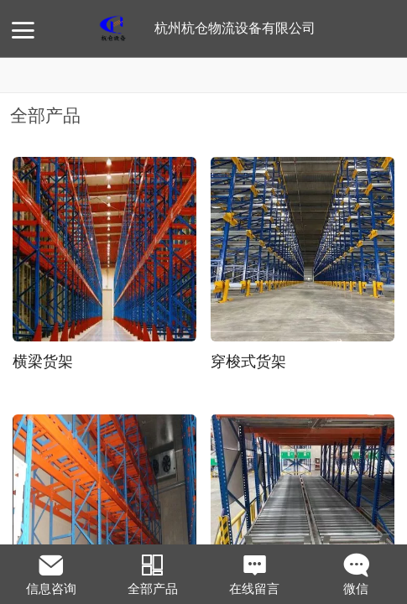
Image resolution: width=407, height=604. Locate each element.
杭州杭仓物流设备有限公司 (235, 28)
